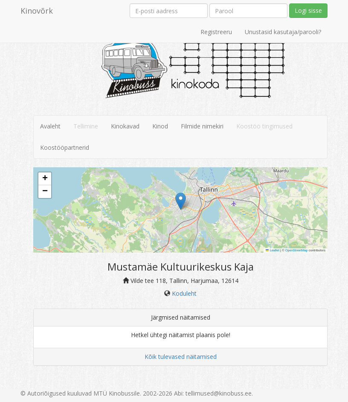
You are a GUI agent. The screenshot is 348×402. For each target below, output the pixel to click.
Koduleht (184, 293)
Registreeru (216, 32)
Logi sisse (308, 10)
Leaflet (272, 250)
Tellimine (85, 126)
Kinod (160, 126)
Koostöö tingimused (264, 126)
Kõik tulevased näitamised (181, 356)
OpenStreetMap (296, 250)
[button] (180, 201)
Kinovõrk (36, 11)
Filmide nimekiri (202, 126)
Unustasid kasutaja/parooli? (283, 32)
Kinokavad (125, 126)
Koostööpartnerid (64, 147)
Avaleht (50, 126)
